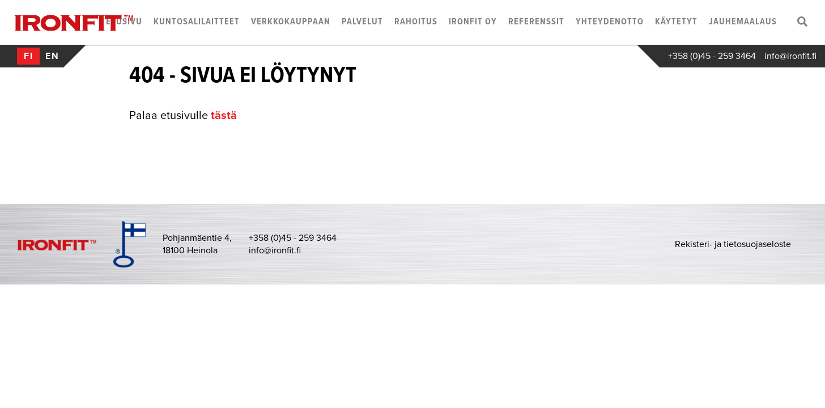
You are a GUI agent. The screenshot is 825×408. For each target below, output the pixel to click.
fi (28, 56)
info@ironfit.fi (790, 56)
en (52, 56)
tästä (224, 115)
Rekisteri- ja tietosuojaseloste (733, 244)
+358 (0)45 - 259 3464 (712, 56)
